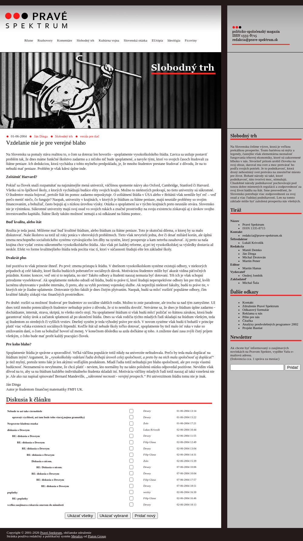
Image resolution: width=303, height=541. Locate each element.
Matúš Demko (252, 250)
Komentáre (64, 40)
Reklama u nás (252, 313)
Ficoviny (191, 40)
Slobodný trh (85, 40)
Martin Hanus (251, 268)
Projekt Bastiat (252, 328)
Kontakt (247, 302)
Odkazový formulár (255, 309)
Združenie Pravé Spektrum (260, 306)
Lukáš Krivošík (252, 242)
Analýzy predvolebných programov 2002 (270, 324)
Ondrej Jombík (252, 275)
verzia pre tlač (89, 136)
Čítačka (247, 320)
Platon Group (97, 536)
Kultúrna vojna (109, 40)
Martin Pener (251, 261)
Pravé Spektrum (253, 224)
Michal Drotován (254, 257)
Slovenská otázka (135, 40)
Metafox (77, 536)
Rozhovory (45, 40)
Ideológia (174, 40)
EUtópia (157, 40)
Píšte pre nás (251, 317)
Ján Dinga (41, 136)
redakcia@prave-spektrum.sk (262, 235)
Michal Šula (250, 282)
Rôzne (28, 40)
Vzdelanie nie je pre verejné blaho (46, 142)
